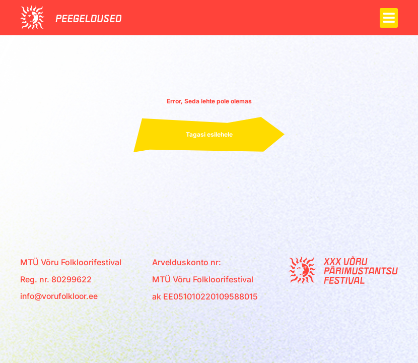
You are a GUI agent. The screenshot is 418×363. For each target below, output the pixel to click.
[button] (389, 18)
